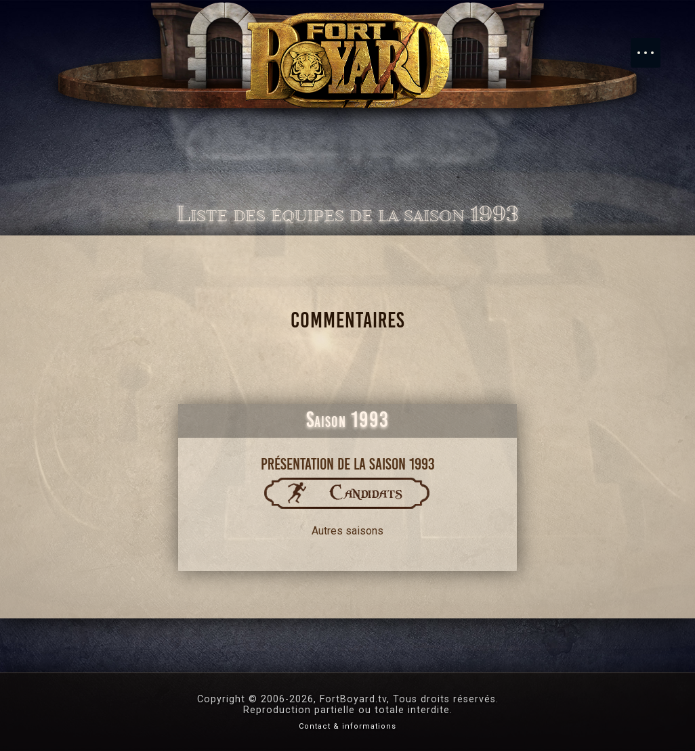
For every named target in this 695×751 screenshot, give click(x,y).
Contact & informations (347, 726)
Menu (652, 46)
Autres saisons (347, 530)
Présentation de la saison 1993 (348, 464)
